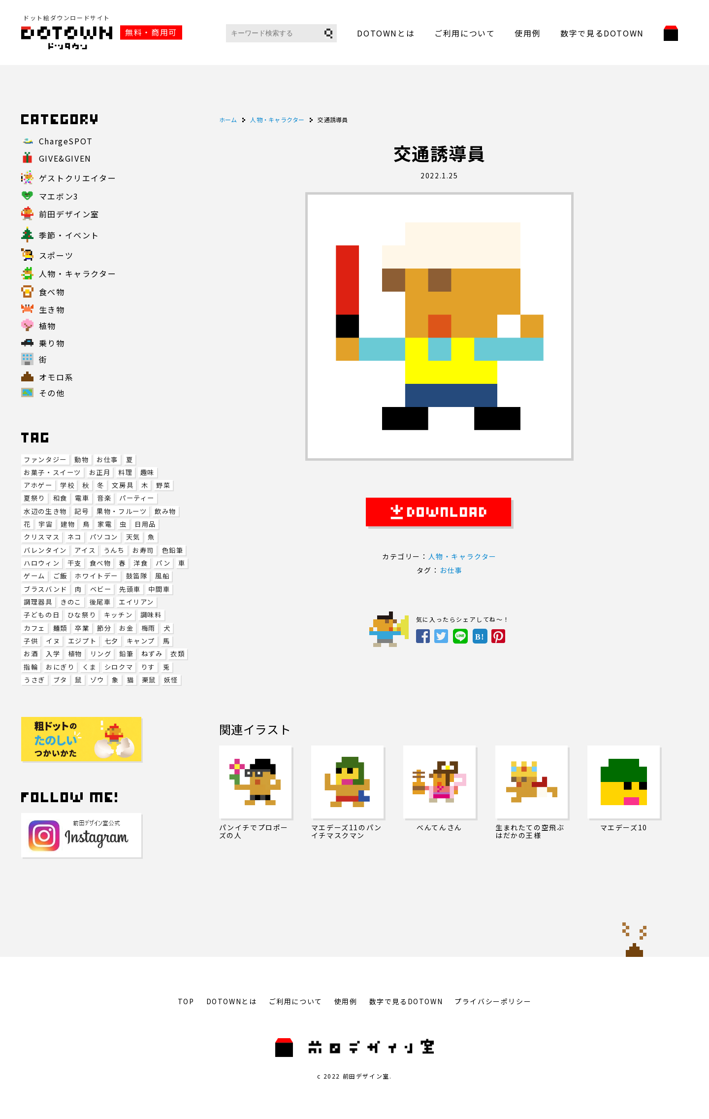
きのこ (71, 602)
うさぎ (34, 679)
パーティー (137, 498)
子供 (31, 640)
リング (101, 653)
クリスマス (42, 537)
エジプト (82, 640)
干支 (74, 563)
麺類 (60, 628)
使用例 (528, 33)
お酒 (31, 653)
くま (89, 667)
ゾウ (97, 679)
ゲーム (34, 575)
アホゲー (38, 485)
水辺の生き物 (45, 511)
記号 (81, 511)
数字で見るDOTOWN (602, 33)
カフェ (34, 628)
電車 (82, 498)
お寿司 (143, 550)
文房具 (122, 485)
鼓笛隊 (137, 575)
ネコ (74, 537)
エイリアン (136, 602)
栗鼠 (149, 679)
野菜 (163, 485)
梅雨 (148, 628)
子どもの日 (42, 614)
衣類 (177, 653)
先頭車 (130, 589)
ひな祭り (81, 614)
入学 (53, 653)
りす (148, 667)
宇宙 (45, 524)
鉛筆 (126, 653)
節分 (104, 628)
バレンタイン (45, 550)
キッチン (118, 614)
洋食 (140, 563)
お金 (126, 628)
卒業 (82, 628)
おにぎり (60, 667)
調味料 (151, 614)
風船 (162, 575)
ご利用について (464, 33)
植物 (75, 653)
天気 (133, 537)
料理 (125, 472)
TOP (186, 1001)
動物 (81, 459)
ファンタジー (45, 459)
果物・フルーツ (122, 511)
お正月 (100, 472)
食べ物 (100, 563)
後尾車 (100, 602)
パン (163, 563)
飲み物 (165, 511)
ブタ (60, 679)
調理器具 (38, 602)
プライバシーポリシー (492, 1001)
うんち (114, 550)
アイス (85, 550)
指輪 (31, 667)
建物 (68, 524)
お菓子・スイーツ (52, 472)
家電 (104, 524)
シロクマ (118, 667)
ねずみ (152, 653)
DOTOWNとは (386, 33)
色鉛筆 (173, 550)
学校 (67, 485)
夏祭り (34, 498)
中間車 (159, 589)
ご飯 (60, 575)
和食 (60, 498)
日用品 (145, 524)
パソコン (104, 537)
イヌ (53, 640)
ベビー (101, 589)
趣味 (147, 472)
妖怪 (171, 679)
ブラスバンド (45, 589)
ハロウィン (42, 563)
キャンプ (141, 640)
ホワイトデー (96, 575)
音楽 (104, 498)
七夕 (111, 640)
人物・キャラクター (462, 556)
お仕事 (107, 459)
